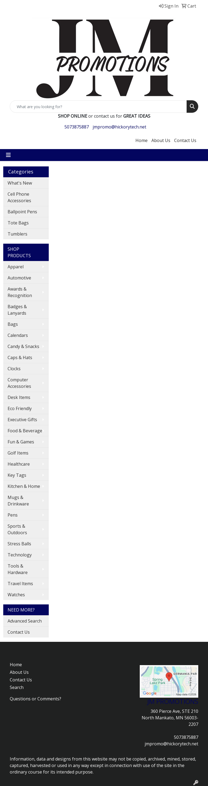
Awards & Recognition (20, 292)
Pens (13, 515)
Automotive (19, 278)
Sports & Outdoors (17, 529)
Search (17, 687)
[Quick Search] (98, 106)
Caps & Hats (20, 357)
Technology (20, 555)
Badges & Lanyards (17, 310)
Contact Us (185, 140)
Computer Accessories (19, 383)
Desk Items (19, 397)
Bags (13, 324)
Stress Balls (19, 544)
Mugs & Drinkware (18, 500)
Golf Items (18, 453)
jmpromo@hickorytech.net (119, 127)
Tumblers (17, 234)
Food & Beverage (25, 431)
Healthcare (19, 464)
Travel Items (20, 584)
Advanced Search (25, 621)
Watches (16, 595)
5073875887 (76, 127)
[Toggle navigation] (8, 155)
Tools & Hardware (18, 569)
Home (141, 140)
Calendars (18, 335)
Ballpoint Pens (22, 212)
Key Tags (17, 475)
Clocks (14, 369)
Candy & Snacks (23, 346)
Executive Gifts (22, 420)
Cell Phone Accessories (19, 197)
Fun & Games (21, 442)
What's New (20, 183)
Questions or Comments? (35, 699)
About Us (160, 140)
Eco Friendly (20, 408)
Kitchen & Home (24, 486)
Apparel (16, 267)
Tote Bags (18, 223)
